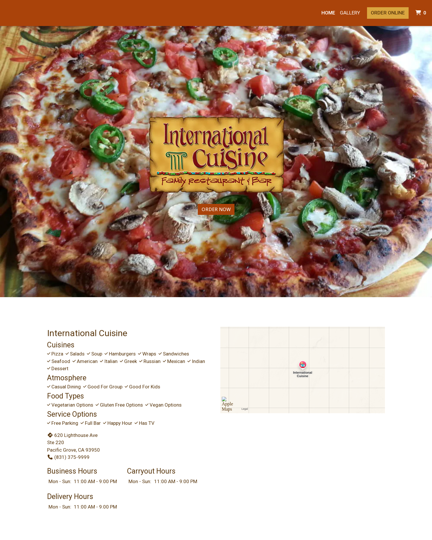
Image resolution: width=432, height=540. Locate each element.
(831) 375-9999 (68, 457)
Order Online (388, 13)
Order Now (216, 209)
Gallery (350, 13)
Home (328, 13)
